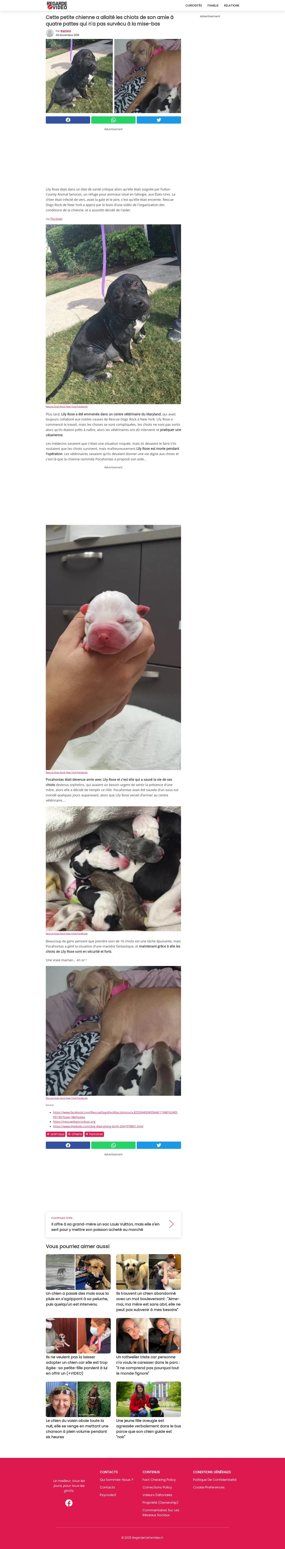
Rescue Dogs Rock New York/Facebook (67, 406)
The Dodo (56, 219)
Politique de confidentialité (214, 1479)
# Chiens (75, 1134)
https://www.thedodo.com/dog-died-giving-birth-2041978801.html (98, 1126)
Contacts (107, 1487)
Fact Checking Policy (159, 1479)
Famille (212, 5)
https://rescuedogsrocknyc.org (74, 1122)
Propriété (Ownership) (160, 1502)
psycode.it (108, 1495)
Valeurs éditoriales (157, 1495)
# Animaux (56, 1134)
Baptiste (66, 31)
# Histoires (94, 1134)
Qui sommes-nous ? (116, 1479)
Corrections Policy (157, 1487)
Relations (231, 5)
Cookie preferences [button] (209, 1487)
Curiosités (193, 5)
